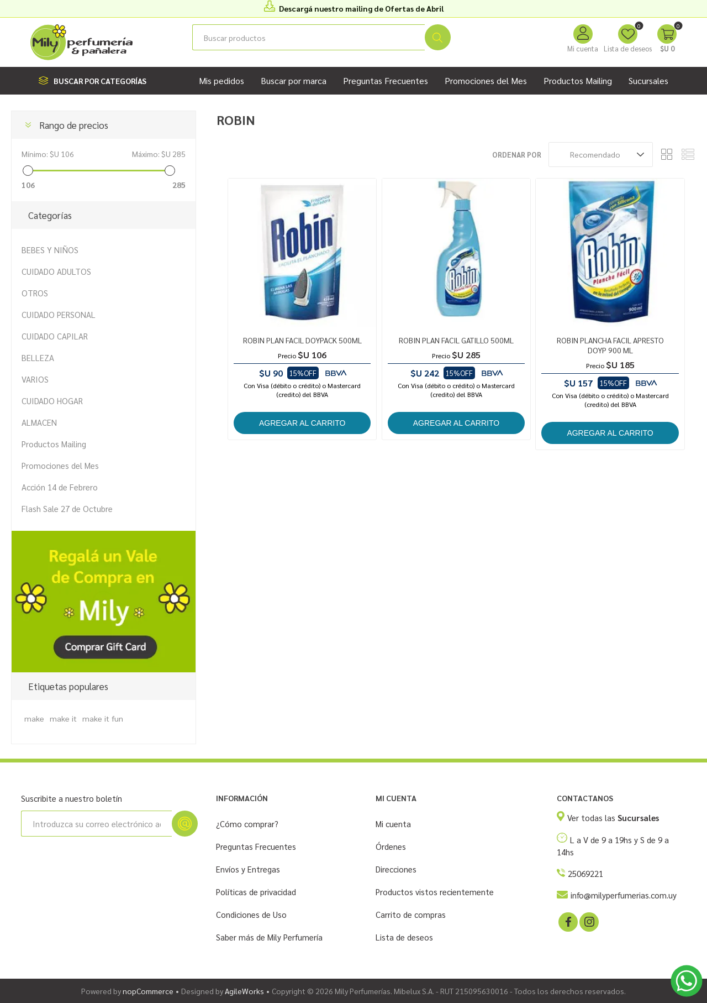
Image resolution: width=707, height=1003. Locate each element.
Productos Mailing (54, 443)
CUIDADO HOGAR (52, 400)
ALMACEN (39, 422)
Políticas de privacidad (256, 891)
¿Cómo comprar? (247, 823)
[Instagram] (588, 921)
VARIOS (35, 379)
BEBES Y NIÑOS (50, 249)
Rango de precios (73, 125)
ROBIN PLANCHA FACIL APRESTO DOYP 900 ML (610, 345)
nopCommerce (148, 991)
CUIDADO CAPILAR (55, 336)
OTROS (35, 293)
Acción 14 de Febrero (60, 487)
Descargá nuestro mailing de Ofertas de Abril (361, 8)
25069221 (585, 873)
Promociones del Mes (60, 465)
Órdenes (391, 846)
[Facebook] (567, 921)
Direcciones (396, 869)
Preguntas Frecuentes (256, 846)
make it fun (102, 718)
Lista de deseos (404, 937)
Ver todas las (613, 817)
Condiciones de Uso (251, 914)
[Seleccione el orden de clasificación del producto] (600, 154)
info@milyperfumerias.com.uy (624, 895)
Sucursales (648, 80)
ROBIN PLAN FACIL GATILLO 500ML (456, 340)
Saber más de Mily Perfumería (269, 937)
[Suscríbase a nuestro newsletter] (96, 824)
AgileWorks (244, 991)
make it (63, 718)
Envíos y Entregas (248, 869)
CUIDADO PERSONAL (59, 314)
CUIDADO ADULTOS (56, 271)
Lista (687, 154)
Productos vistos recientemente (435, 891)
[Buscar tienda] (308, 37)
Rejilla (666, 154)
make (34, 718)
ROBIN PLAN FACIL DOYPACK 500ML (302, 340)
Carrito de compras (411, 914)
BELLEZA (38, 357)
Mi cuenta (582, 48)
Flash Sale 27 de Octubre (67, 508)
